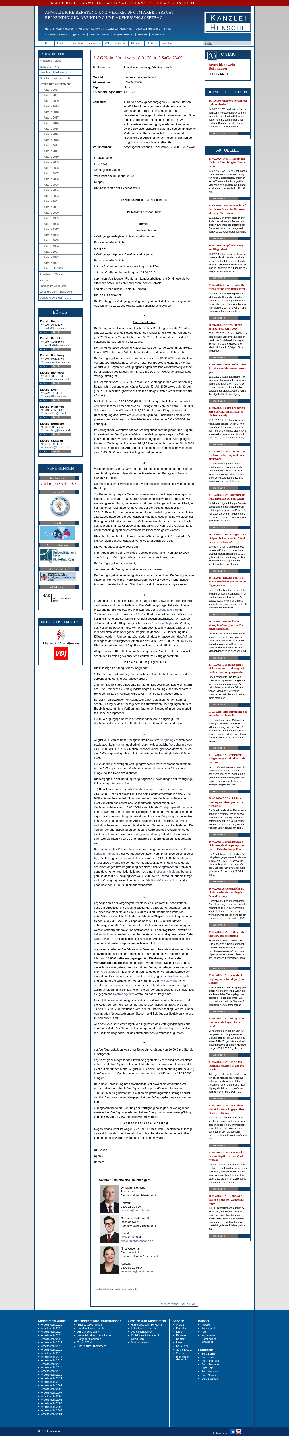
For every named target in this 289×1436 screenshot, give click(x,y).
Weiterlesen (219, 133)
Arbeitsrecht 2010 (51, 1381)
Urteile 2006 (51, 179)
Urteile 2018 (51, 112)
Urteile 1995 (51, 240)
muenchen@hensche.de (58, 413)
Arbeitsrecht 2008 (51, 1389)
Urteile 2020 (51, 100)
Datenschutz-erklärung (209, 1340)
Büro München (210, 1371)
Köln (107, 43)
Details (56, 332)
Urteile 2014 (51, 134)
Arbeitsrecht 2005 (51, 1399)
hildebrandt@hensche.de (137, 1241)
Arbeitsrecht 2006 (51, 1396)
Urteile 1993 (51, 251)
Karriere (181, 1335)
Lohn (179, 386)
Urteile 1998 (51, 223)
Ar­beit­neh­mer (169, 980)
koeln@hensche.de (55, 396)
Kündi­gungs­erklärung (172, 807)
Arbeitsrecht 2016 (51, 1360)
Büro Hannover (211, 1364)
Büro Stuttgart (210, 1378)
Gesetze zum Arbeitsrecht (119, 29)
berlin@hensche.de (55, 328)
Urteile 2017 (51, 117)
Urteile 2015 (51, 128)
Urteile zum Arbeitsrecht (148, 29)
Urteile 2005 (51, 184)
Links (179, 1342)
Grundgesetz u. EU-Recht (146, 1324)
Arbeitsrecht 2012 (51, 1374)
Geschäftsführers (167, 609)
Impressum (208, 1335)
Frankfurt (62, 43)
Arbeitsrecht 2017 (51, 1356)
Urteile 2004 (51, 190)
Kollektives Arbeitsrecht (145, 1335)
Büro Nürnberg (210, 1375)
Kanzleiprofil (158, 34)
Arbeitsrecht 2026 (51, 1324)
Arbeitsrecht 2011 (51, 1378)
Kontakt (180, 1339)
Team (205, 1331)
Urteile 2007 (51, 173)
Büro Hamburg (210, 1360)
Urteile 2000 (51, 212)
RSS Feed (182, 1346)
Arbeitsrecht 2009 (51, 1385)
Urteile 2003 (51, 195)
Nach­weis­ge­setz (179, 976)
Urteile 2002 (51, 201)
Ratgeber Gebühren (123, 34)
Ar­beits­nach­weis (120, 985)
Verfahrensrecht (140, 1342)
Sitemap (181, 1353)
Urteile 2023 (51, 89)
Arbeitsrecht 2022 (51, 1339)
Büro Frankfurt (210, 1357)
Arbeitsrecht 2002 (51, 1410)
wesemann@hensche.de (137, 1271)
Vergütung (166, 740)
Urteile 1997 (51, 229)
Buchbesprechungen (89, 1324)
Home (48, 29)
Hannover (94, 43)
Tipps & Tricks (78, 34)
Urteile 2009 (51, 162)
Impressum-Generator (56, 34)
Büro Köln (207, 1368)
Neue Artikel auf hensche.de (94, 1335)
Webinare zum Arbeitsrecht (56, 291)
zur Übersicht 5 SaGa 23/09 (178, 1304)
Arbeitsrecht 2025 (51, 1328)
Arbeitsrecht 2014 (51, 1367)
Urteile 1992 (51, 257)
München (120, 43)
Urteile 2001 (51, 207)
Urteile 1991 (51, 263)
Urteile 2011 (51, 151)
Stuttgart (152, 43)
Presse (167, 29)
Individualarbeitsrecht (144, 1328)
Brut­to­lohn (109, 498)
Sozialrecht (137, 1339)
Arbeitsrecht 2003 (51, 1406)
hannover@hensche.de (57, 379)
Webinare (142, 34)
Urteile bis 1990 (53, 268)
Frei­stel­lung (159, 512)
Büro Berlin (208, 1353)
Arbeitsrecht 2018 (51, 1353)
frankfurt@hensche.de (57, 345)
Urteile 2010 (51, 156)
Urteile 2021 (51, 95)
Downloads (182, 1328)
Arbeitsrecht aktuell (65, 29)
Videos (44, 280)
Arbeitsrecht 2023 (51, 1335)
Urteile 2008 (51, 167)
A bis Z (180, 1324)
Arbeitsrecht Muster (99, 34)
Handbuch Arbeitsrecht (90, 29)
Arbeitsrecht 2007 (51, 1392)
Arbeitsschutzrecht (142, 1331)
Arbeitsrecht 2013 (51, 1371)
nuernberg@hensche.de (58, 430)
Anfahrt (43, 332)
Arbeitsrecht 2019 (51, 1349)
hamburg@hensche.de (57, 362)
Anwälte (167, 43)
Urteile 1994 (51, 246)
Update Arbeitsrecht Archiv (55, 297)
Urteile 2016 (51, 123)
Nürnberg (136, 43)
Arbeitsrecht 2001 (51, 1414)
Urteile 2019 (51, 106)
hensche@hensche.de (135, 1210)
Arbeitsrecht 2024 (51, 1331)
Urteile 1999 (51, 218)
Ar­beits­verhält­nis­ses (140, 789)
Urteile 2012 (51, 145)
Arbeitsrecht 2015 (51, 1364)
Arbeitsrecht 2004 (51, 1403)
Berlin (48, 43)
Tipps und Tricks (49, 66)
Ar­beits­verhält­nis (156, 880)
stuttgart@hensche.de (57, 447)
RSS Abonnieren (49, 1431)
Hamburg (77, 43)
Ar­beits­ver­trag (110, 971)
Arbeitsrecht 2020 (51, 1346)
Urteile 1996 (51, 235)
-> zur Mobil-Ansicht (52, 53)
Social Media (184, 1349)
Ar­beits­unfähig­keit (162, 623)
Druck (179, 1331)
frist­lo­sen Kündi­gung (167, 871)
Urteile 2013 (51, 140)
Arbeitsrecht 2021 (51, 1342)
